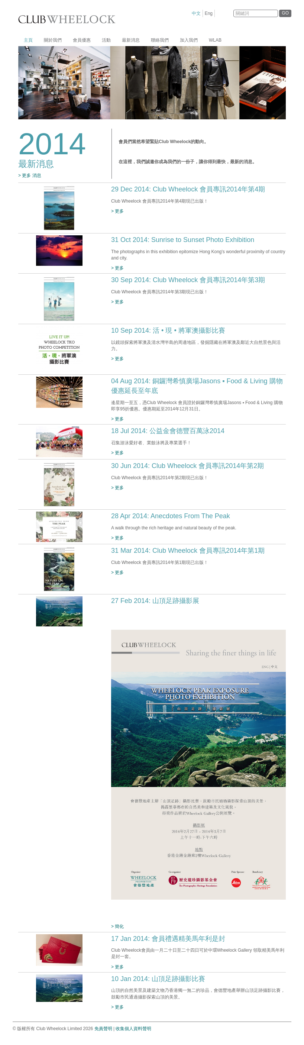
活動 (106, 40)
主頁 (28, 40)
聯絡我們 (160, 40)
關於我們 (53, 40)
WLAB (215, 40)
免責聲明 (103, 1028)
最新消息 (131, 40)
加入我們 (189, 40)
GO (285, 13)
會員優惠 (82, 40)
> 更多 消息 (29, 175)
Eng (209, 13)
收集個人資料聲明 (133, 1028)
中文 (196, 13)
